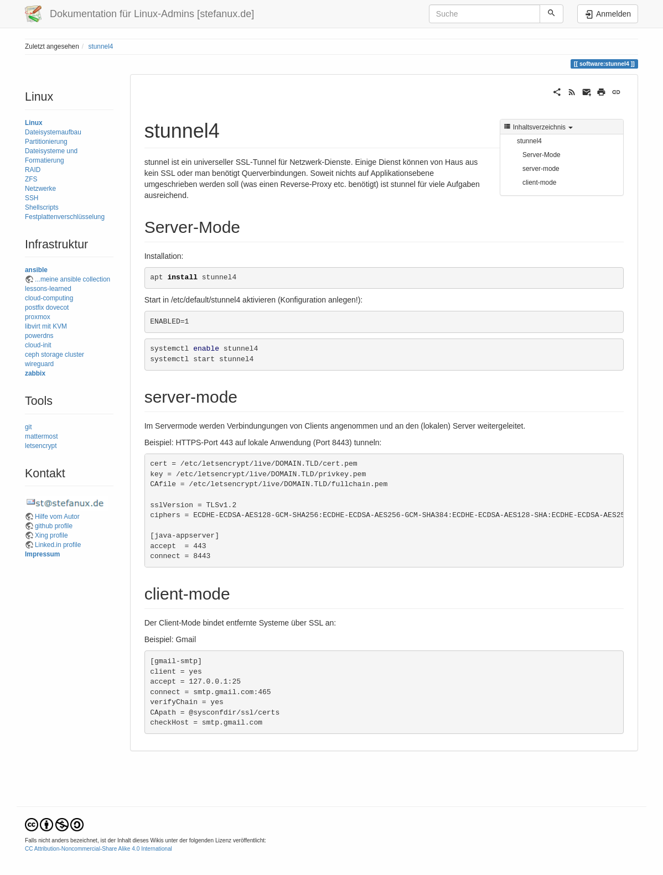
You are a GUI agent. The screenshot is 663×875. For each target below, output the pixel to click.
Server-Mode (541, 155)
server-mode (541, 169)
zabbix (35, 373)
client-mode (539, 182)
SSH (31, 198)
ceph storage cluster (54, 354)
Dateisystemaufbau (53, 132)
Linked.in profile (58, 545)
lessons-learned (48, 289)
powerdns (39, 336)
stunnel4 (100, 46)
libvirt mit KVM (46, 326)
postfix (34, 307)
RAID (32, 170)
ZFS (31, 179)
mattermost (41, 436)
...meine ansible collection (72, 279)
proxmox (37, 317)
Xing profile (51, 535)
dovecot (57, 307)
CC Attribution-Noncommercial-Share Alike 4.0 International (98, 849)
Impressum (42, 554)
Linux (34, 123)
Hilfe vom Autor (57, 516)
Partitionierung (46, 141)
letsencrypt (41, 446)
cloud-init (38, 345)
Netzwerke (40, 188)
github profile (53, 526)
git (28, 427)
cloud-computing (49, 298)
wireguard (39, 364)
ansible (36, 270)
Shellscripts (42, 207)
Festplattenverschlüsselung (65, 217)
